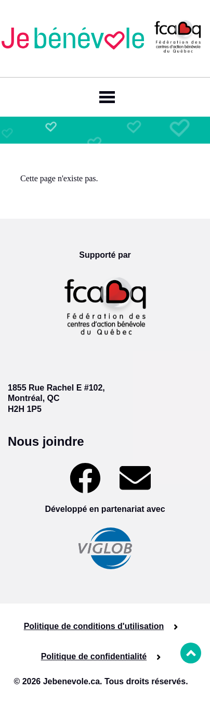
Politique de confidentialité (94, 656)
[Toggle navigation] (105, 97)
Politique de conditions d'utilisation (94, 626)
